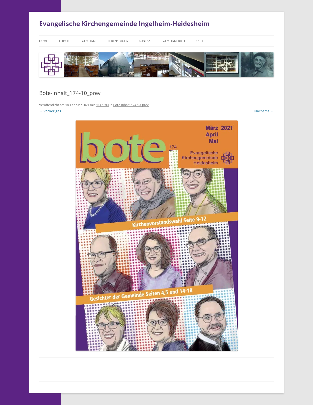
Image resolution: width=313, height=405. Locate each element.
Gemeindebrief (174, 41)
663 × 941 (102, 105)
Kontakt (145, 41)
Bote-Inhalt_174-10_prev (131, 105)
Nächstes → (264, 111)
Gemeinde (89, 41)
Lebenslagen (118, 41)
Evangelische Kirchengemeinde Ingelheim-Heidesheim (124, 23)
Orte (200, 41)
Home (43, 41)
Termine (65, 41)
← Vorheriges (50, 111)
